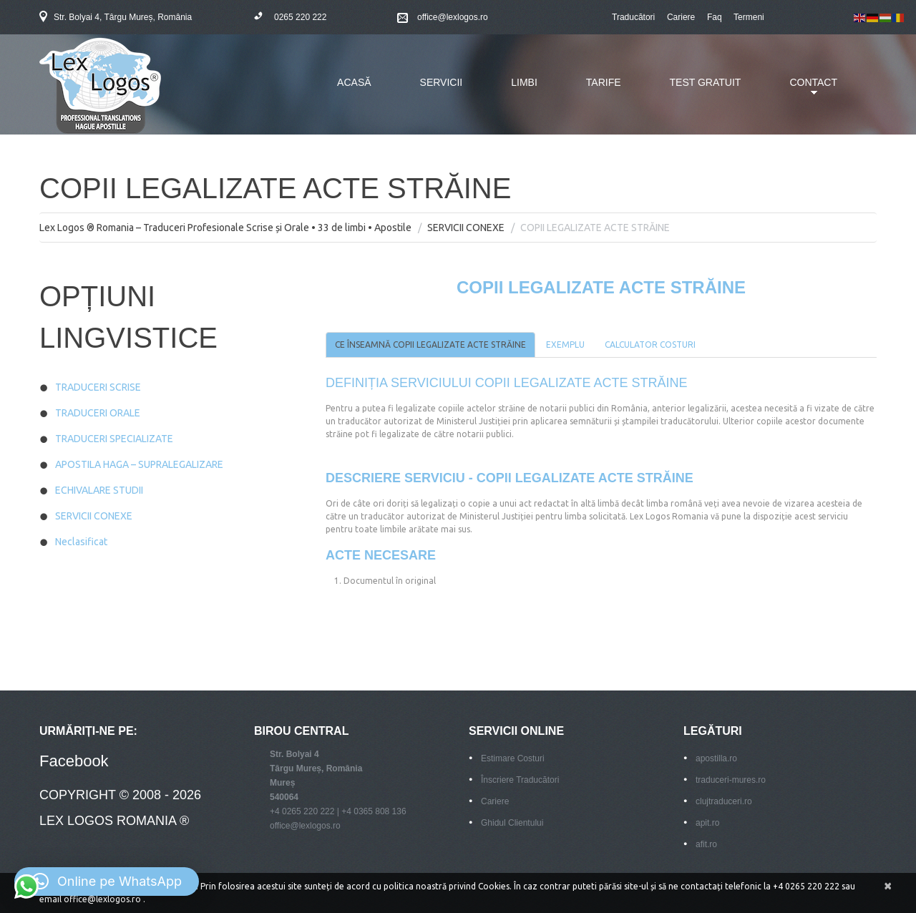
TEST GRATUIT (705, 82)
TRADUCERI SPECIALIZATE (114, 438)
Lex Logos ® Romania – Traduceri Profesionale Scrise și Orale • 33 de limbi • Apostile (225, 227)
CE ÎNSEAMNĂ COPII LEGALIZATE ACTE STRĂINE (430, 344)
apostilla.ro (716, 758)
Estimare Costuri (513, 758)
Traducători (633, 17)
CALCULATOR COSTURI (650, 344)
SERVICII (441, 82)
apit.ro (707, 823)
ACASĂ (354, 82)
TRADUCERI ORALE (97, 413)
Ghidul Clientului (512, 823)
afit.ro (706, 844)
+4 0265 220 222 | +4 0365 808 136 (338, 811)
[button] (106, 881)
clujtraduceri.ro (724, 801)
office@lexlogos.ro (452, 17)
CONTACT (802, 91)
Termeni (749, 17)
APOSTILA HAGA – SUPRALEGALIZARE (139, 464)
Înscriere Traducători (520, 780)
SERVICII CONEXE (466, 227)
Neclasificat (81, 541)
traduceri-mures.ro (731, 780)
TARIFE (603, 82)
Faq (714, 17)
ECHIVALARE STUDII (99, 490)
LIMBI (524, 82)
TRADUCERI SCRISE (98, 387)
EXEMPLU (565, 344)
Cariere (681, 17)
